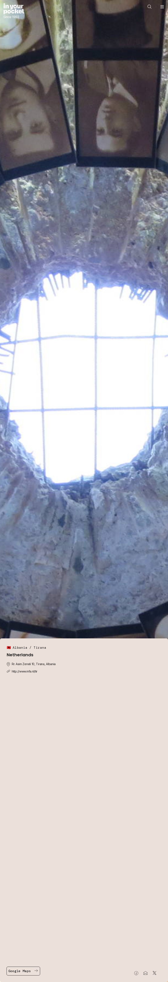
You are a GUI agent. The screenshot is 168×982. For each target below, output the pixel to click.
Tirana (40, 647)
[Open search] (149, 6)
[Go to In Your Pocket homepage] (13, 11)
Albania (20, 647)
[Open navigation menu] (162, 6)
